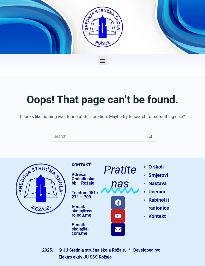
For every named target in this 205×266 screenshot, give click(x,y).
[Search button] (150, 136)
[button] (102, 60)
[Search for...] (97, 136)
